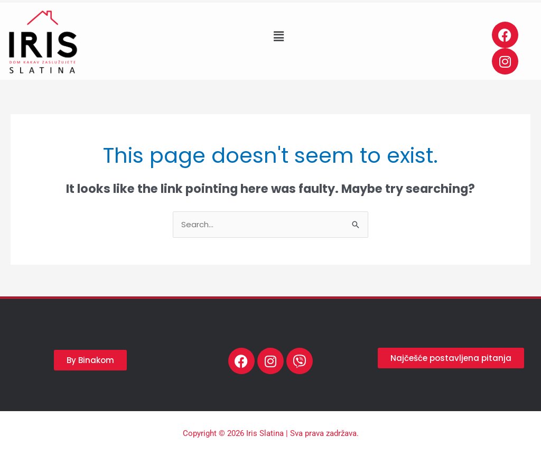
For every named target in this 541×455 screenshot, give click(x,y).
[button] (278, 36)
